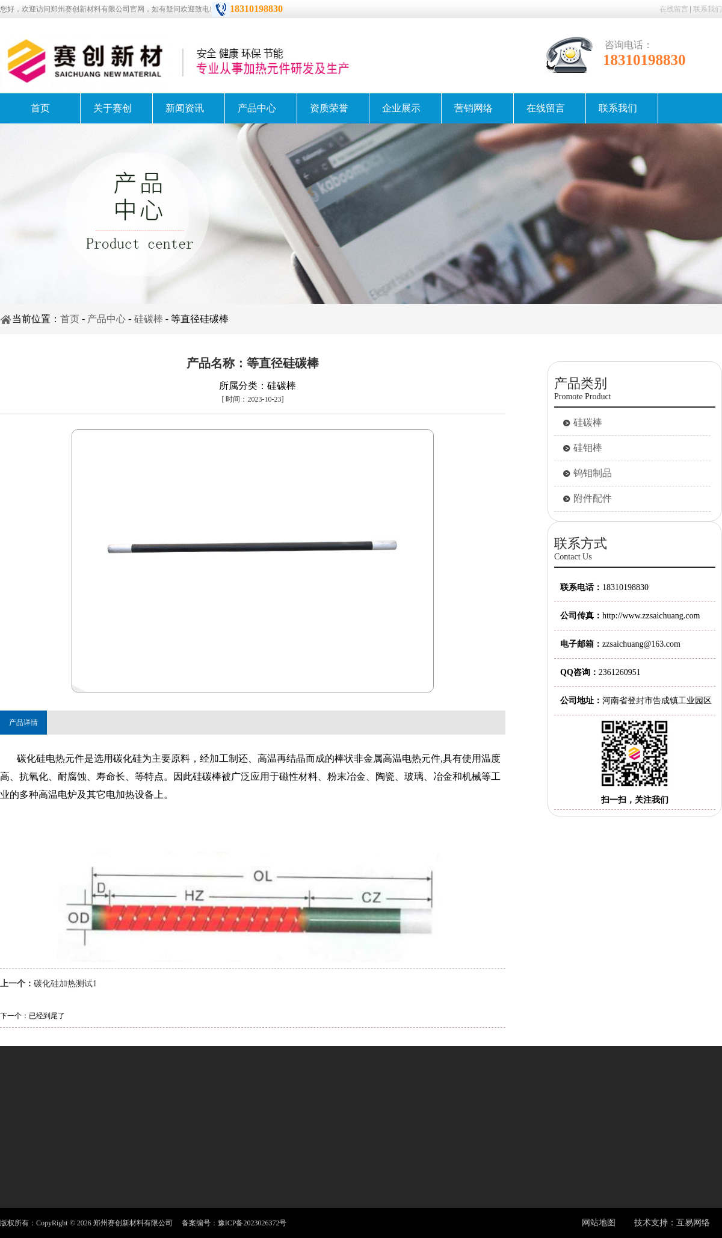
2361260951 (620, 672)
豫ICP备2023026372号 (252, 1223)
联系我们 (707, 9)
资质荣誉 (329, 108)
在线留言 (673, 9)
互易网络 (693, 1222)
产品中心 (257, 108)
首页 (40, 108)
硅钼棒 (587, 448)
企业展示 (401, 108)
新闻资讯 (184, 108)
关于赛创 (112, 108)
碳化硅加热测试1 (65, 983)
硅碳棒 (148, 319)
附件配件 (592, 498)
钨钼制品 (592, 473)
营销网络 (473, 108)
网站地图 (599, 1222)
